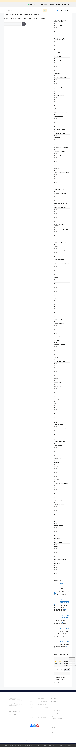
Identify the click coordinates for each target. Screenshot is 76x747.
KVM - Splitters (58, 310)
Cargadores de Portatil (59, 133)
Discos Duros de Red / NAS (60, 203)
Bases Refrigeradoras (59, 95)
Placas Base (57, 416)
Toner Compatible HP (59, 542)
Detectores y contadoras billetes (60, 194)
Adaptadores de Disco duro (60, 34)
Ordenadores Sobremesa (59, 382)
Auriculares (57, 81)
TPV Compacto (57, 567)
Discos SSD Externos (59, 220)
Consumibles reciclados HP (60, 185)
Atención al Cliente (54, 4)
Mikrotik (56, 353)
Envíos (52, 716)
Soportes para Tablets (59, 500)
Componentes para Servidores (61, 147)
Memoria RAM (57, 340)
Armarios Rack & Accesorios (60, 77)
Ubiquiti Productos (58, 571)
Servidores (56, 479)
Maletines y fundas (58, 336)
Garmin (52, 732)
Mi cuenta (64, 4)
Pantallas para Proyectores (60, 390)
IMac (55, 281)
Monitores (56, 365)
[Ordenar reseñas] (65, 674)
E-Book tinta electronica (60, 242)
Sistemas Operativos (59, 491)
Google (52, 734)
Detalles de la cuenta (56, 699)
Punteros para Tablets (59, 441)
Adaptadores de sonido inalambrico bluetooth (59, 39)
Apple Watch (57, 73)
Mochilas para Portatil (59, 361)
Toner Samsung (57, 563)
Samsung (53, 727)
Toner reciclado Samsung (60, 559)
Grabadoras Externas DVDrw (60, 268)
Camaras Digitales (58, 120)
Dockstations (57, 238)
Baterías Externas (58, 99)
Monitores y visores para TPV (61, 369)
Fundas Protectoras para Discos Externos (61, 264)
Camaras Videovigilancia (60, 125)
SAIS (55, 475)
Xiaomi (52, 730)
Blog (36, 4)
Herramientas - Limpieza (60, 273)
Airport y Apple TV (58, 43)
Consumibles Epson (58, 164)
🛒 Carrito (67, 10)
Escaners (56, 246)
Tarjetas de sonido (58, 521)
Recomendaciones (12, 716)
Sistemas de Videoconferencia (61, 483)
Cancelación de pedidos (56, 719)
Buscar (67, 669)
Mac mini (56, 327)
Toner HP (56, 546)
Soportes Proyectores (59, 504)
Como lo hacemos (12, 714)
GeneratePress (47, 740)
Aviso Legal (54, 712)
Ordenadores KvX (58, 378)
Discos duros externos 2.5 (60, 207)
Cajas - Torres (57, 108)
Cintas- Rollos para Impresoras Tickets (61, 142)
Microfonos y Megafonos (59, 344)
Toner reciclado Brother (60, 550)
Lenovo (52, 729)
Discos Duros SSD (58, 215)
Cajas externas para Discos (60, 112)
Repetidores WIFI (58, 458)
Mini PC (56, 357)
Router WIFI (57, 470)
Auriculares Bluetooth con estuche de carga (60, 86)
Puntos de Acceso (58, 445)
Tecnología (60, 745)
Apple (52, 725)
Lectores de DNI (58, 319)
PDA (55, 403)
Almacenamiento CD (58, 56)
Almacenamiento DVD (58, 60)
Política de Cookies (33, 745)
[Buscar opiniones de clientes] (59, 669)
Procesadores (57, 433)
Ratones (56, 449)
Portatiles (56, 420)
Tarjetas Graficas (58, 525)
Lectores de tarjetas (59, 323)
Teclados (56, 529)
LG (51, 735)
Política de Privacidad (19, 745)
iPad (55, 298)
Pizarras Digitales (58, 411)
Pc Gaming (56, 399)
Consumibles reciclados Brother (61, 172)
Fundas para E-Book (58, 255)
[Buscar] (24, 24)
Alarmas (56, 48)
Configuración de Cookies (48, 745)
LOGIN (69, 745)
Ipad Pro (56, 306)
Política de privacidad (56, 710)
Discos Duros (57, 199)
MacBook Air (57, 332)
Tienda (30, 4)
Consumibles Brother (59, 155)
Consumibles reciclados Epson (61, 181)
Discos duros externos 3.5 (60, 211)
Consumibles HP (57, 168)
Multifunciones (57, 374)
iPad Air (56, 302)
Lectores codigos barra (59, 315)
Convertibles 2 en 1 (59, 189)
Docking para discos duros (60, 234)
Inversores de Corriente (60, 294)
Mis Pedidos (54, 701)
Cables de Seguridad (59, 103)
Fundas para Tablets (59, 259)
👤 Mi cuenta (60, 10)
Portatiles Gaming (58, 424)
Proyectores (57, 437)
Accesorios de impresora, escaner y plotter (60, 21)
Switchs (56, 508)
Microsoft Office (58, 348)
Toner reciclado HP (58, 555)
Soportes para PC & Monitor (60, 496)
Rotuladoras (57, 466)
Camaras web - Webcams (59, 129)
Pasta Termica (57, 395)
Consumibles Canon (58, 159)
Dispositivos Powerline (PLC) (61, 229)
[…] (55, 593)
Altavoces (56, 64)
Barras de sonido (58, 91)
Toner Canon (57, 538)
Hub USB (56, 277)
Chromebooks (57, 137)
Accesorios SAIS (58, 25)
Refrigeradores (57, 454)
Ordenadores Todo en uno (60, 386)
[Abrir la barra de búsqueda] (69, 4)
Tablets (56, 513)
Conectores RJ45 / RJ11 (59, 151)
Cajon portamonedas (58, 116)
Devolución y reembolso (56, 718)
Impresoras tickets (58, 289)
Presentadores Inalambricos (60, 428)
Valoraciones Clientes (14, 717)
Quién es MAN (43, 4)
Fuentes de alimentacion (60, 250)
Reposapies (56, 462)
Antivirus (56, 69)
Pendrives (56, 407)
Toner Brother (57, 534)
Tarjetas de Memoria (59, 517)
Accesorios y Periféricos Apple (61, 30)
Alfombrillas (57, 52)
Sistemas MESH (57, 487)
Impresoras (56, 285)
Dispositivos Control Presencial (59, 225)
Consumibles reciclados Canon (61, 176)
